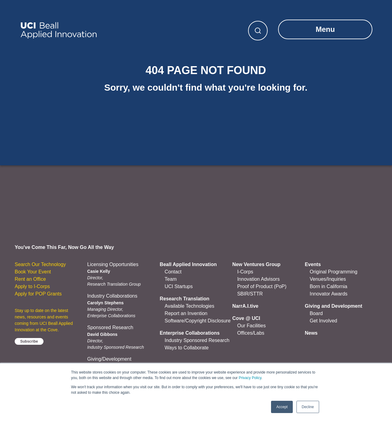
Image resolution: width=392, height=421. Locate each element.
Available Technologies (189, 306)
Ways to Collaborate (187, 347)
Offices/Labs (250, 333)
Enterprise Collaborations (190, 333)
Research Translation (184, 298)
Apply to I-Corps (32, 286)
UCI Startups (179, 286)
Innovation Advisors (258, 279)
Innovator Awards (328, 293)
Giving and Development (333, 306)
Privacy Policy (250, 378)
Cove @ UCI (246, 318)
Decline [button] (308, 407)
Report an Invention (186, 313)
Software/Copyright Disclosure (198, 320)
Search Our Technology (40, 264)
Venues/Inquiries (328, 279)
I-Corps (245, 271)
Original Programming (333, 271)
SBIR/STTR (250, 293)
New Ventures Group (256, 264)
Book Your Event (33, 271)
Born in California (328, 286)
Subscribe (29, 341)
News (311, 333)
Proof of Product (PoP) (261, 286)
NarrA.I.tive (245, 306)
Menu (325, 29)
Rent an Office (30, 279)
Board (316, 313)
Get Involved (323, 320)
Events (313, 264)
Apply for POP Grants (38, 293)
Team (171, 279)
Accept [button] (282, 407)
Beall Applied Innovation (188, 264)
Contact (173, 271)
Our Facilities (251, 325)
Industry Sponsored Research (197, 340)
